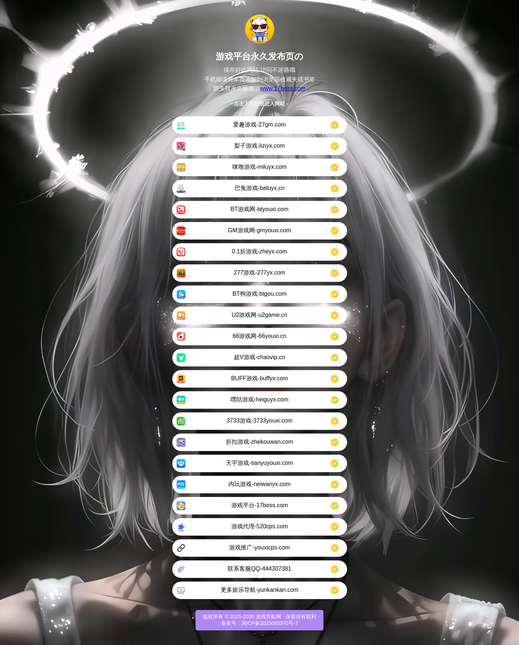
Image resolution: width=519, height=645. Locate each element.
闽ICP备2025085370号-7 (269, 623)
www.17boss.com (283, 88)
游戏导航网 (268, 616)
